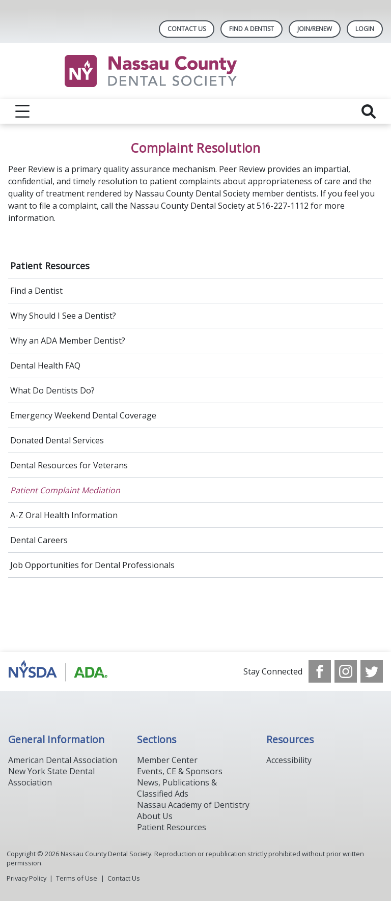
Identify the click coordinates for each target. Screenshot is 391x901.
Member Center (167, 760)
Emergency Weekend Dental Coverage (83, 415)
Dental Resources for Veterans (69, 465)
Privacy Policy (26, 878)
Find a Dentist (36, 290)
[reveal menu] (22, 111)
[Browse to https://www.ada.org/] (59, 671)
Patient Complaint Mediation (65, 490)
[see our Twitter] (371, 671)
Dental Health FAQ (45, 365)
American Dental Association (62, 760)
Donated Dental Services (57, 440)
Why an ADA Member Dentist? (67, 340)
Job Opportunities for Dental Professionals (92, 565)
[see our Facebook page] (320, 671)
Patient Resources (50, 266)
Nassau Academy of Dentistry (193, 804)
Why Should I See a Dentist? (63, 315)
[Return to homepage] (195, 71)
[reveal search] (368, 111)
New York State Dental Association (51, 777)
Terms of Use (76, 878)
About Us (155, 816)
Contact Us (186, 28)
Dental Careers (39, 540)
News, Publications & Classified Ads (177, 788)
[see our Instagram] (345, 671)
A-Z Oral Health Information (64, 515)
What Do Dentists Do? (52, 390)
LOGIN (364, 28)
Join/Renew (314, 28)
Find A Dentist (251, 28)
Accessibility (289, 760)
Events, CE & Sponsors (179, 771)
